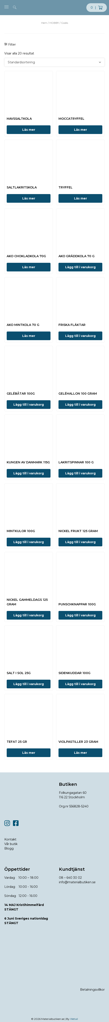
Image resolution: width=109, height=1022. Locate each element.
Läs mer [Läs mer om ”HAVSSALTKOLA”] (28, 130)
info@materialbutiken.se (77, 882)
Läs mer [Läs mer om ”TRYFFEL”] (80, 198)
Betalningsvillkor (92, 990)
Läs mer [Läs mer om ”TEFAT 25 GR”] (28, 753)
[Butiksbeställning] (54, 62)
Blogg (9, 848)
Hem (44, 22)
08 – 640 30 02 (70, 878)
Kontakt (10, 839)
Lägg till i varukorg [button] (80, 267)
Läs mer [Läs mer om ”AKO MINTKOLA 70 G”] (28, 336)
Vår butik (10, 844)
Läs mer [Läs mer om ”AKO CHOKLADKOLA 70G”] (28, 267)
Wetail (74, 1018)
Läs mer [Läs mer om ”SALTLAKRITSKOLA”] (28, 198)
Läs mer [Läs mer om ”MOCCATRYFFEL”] (80, 130)
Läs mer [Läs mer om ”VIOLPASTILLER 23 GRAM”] (80, 753)
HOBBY (54, 22)
